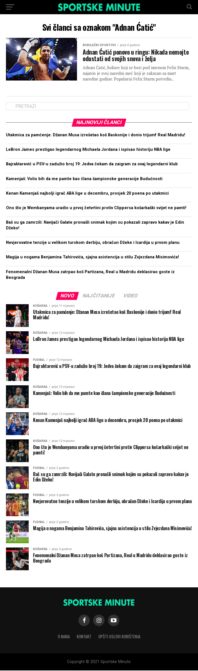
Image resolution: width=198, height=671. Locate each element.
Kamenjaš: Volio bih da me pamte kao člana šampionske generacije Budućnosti (84, 179)
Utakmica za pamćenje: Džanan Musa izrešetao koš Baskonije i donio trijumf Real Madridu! (95, 135)
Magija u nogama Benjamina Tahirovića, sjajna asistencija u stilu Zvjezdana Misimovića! (92, 258)
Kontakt (84, 637)
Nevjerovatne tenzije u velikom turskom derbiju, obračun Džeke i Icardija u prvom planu (93, 243)
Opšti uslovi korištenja (119, 637)
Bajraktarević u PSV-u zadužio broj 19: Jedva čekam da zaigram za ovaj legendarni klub (92, 164)
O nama (64, 637)
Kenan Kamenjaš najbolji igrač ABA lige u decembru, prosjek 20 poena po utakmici (87, 194)
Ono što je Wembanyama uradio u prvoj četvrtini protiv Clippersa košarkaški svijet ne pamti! (96, 208)
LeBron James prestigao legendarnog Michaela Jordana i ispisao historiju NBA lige (88, 150)
